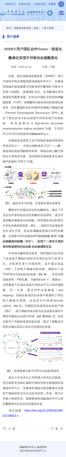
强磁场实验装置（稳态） (27, 28)
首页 (8, 28)
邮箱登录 (10, 4)
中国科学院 (39, 4)
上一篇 (11, 428)
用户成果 (49, 28)
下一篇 (54, 428)
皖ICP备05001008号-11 (33, 450)
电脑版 (52, 4)
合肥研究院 (24, 4)
